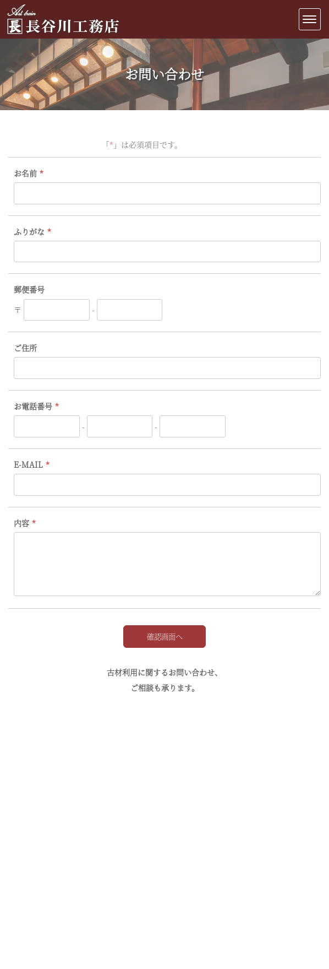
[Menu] (310, 19)
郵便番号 (29, 289)
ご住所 (25, 347)
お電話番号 (33, 406)
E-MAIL (28, 464)
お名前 (25, 172)
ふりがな (29, 231)
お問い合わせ (164, 73)
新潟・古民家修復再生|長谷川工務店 (63, 35)
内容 (21, 522)
